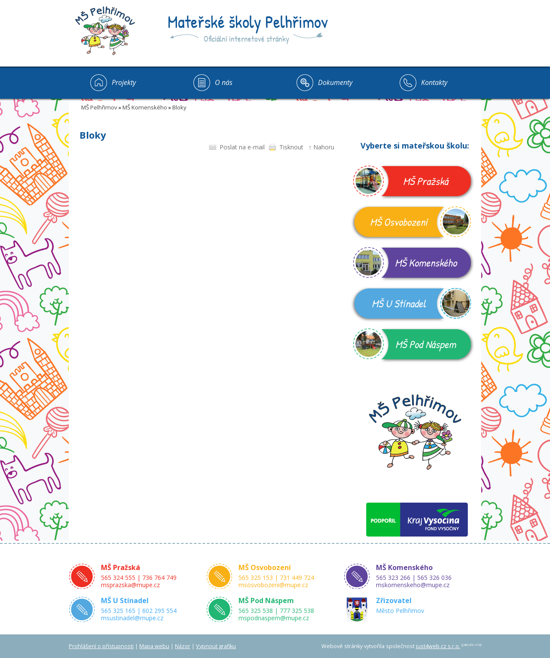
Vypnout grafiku (216, 646)
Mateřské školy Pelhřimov (248, 21)
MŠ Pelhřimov (99, 107)
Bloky (179, 107)
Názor (182, 646)
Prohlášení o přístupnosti (101, 646)
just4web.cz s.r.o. (438, 646)
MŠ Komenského (144, 107)
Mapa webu (154, 646)
